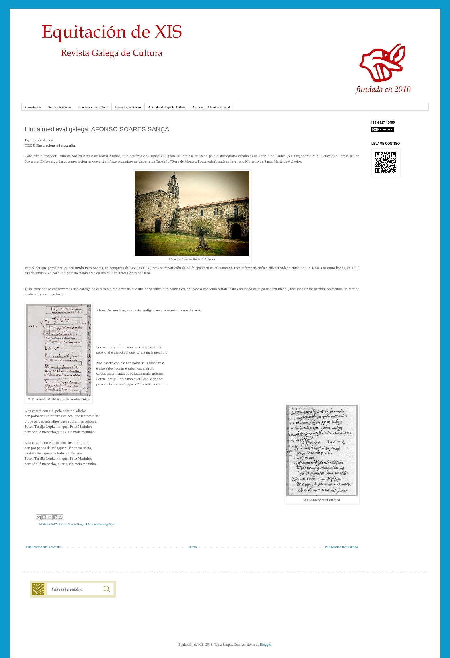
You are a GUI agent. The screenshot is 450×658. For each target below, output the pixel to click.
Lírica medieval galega (100, 524)
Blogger (265, 645)
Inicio (193, 547)
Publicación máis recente (43, 547)
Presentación (33, 107)
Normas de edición (59, 107)
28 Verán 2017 (48, 524)
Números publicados (128, 107)
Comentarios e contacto (93, 107)
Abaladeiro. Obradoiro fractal (211, 107)
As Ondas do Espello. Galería (166, 107)
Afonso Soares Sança (71, 524)
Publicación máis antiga (341, 547)
